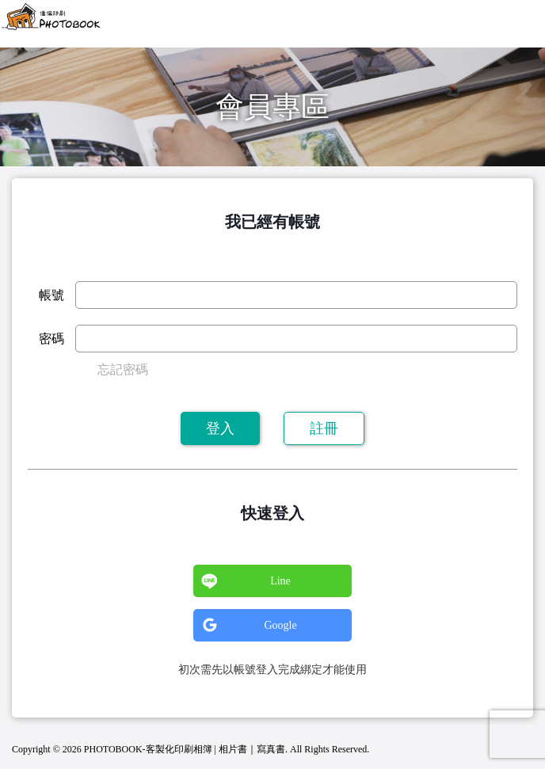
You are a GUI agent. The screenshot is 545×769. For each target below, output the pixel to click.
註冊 (324, 428)
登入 (220, 428)
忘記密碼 (122, 369)
